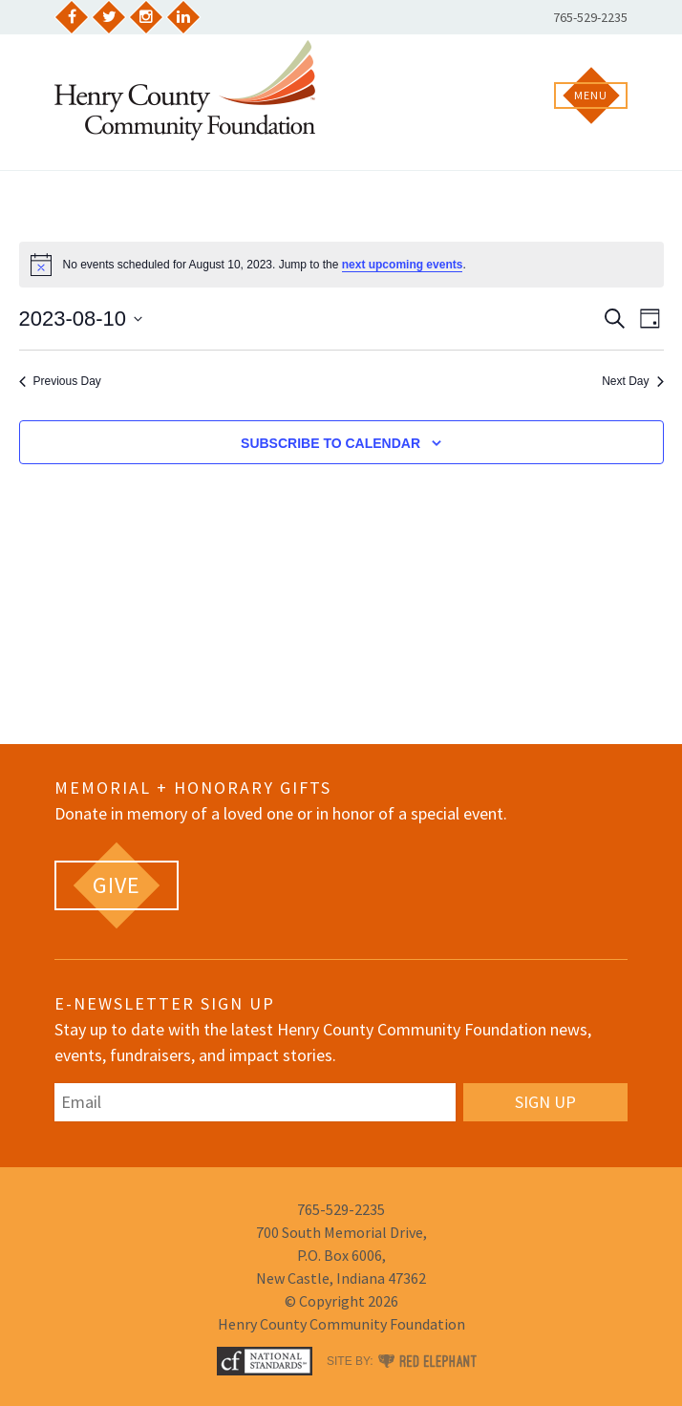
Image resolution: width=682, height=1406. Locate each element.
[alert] (341, 265)
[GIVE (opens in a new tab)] (116, 885)
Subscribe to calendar (330, 443)
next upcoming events (402, 264)
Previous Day (60, 381)
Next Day (632, 381)
